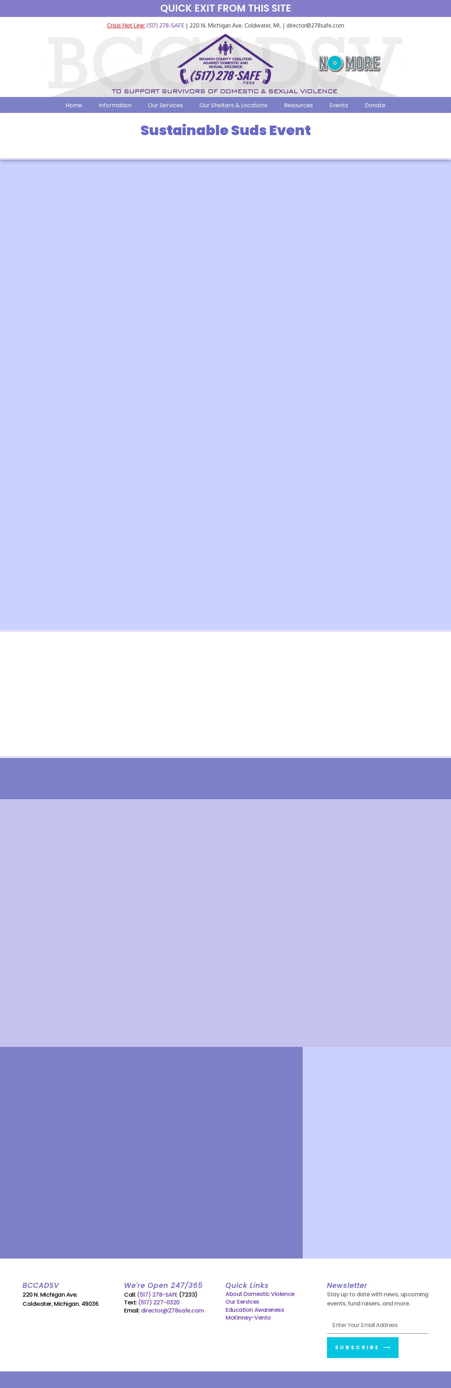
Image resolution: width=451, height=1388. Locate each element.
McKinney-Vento (248, 1317)
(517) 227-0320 (159, 1301)
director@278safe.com (172, 1309)
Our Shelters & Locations (233, 105)
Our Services (165, 105)
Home (74, 105)
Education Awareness (255, 1308)
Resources (298, 105)
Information (115, 105)
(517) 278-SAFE (164, 25)
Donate (375, 105)
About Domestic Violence (260, 1293)
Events (338, 105)
